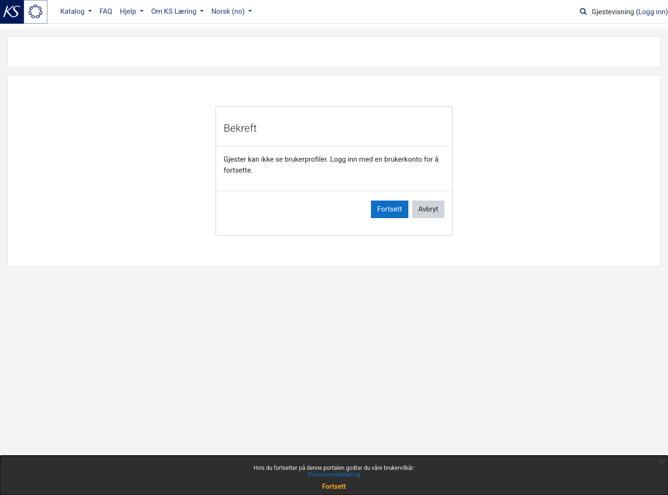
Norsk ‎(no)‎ (228, 11)
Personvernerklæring (334, 474)
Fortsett (389, 209)
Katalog (73, 11)
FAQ (105, 11)
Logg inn (651, 12)
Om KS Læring (174, 11)
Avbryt (428, 209)
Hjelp (129, 11)
